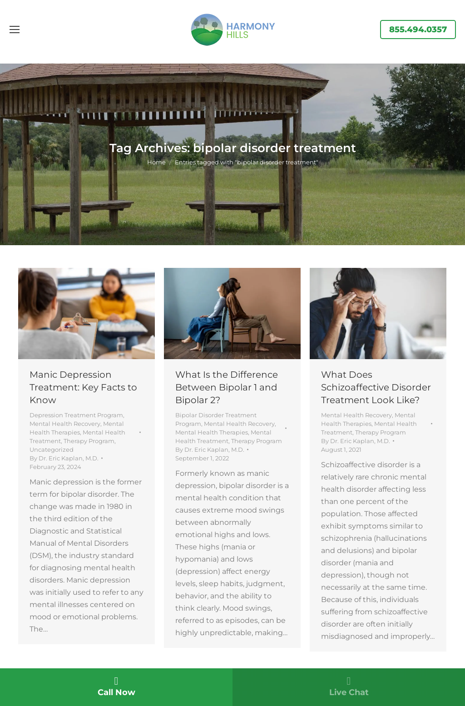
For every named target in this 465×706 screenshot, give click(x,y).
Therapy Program (89, 440)
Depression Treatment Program (76, 415)
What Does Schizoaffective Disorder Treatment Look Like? (376, 387)
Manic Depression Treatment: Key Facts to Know (83, 387)
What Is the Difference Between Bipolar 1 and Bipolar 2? (226, 387)
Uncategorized (52, 449)
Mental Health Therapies (211, 432)
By (64, 458)
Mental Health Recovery (65, 423)
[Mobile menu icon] (14, 29)
